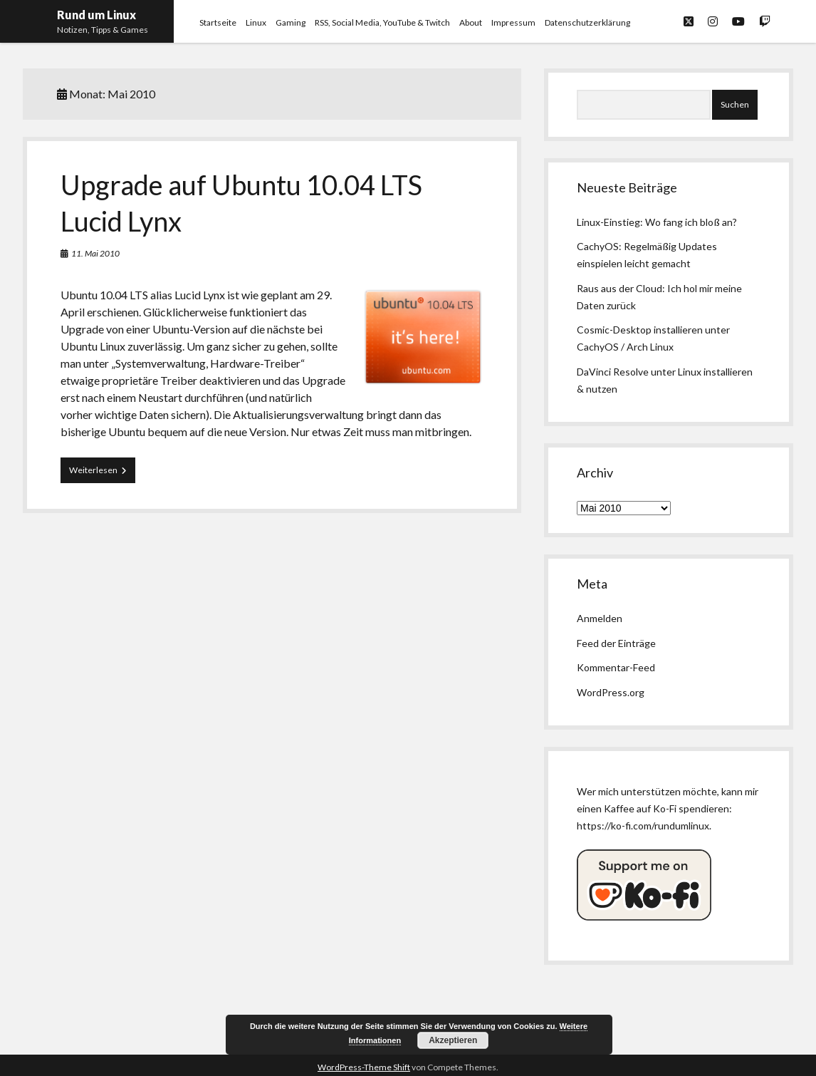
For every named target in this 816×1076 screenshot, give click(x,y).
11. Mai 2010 (95, 253)
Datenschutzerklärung (587, 22)
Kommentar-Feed (616, 667)
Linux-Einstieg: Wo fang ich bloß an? (657, 222)
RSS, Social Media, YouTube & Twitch (382, 22)
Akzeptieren (453, 1040)
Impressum (513, 22)
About (470, 22)
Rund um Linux (96, 14)
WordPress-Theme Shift (364, 1067)
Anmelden (599, 618)
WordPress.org (610, 692)
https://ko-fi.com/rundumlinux (643, 825)
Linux (256, 22)
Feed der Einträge (616, 643)
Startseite (217, 22)
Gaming (290, 22)
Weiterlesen (102, 473)
